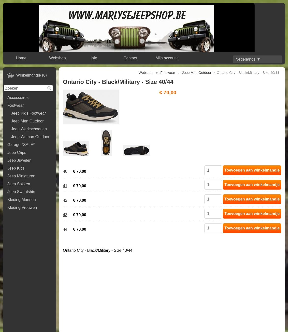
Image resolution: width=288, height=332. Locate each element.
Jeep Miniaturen (21, 176)
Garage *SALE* (21, 145)
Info (94, 58)
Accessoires (18, 97)
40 (65, 171)
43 (65, 215)
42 (65, 200)
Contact (130, 58)
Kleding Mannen (21, 200)
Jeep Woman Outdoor (30, 137)
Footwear (15, 105)
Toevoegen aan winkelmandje (252, 170)
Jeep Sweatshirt (21, 192)
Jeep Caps (16, 152)
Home (21, 58)
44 (65, 229)
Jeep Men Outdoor (27, 121)
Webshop (57, 58)
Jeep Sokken (18, 184)
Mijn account (167, 58)
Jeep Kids (16, 168)
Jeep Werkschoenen (29, 129)
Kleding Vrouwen (22, 207)
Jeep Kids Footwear (28, 113)
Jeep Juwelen (19, 160)
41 (65, 186)
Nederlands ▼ (247, 59)
